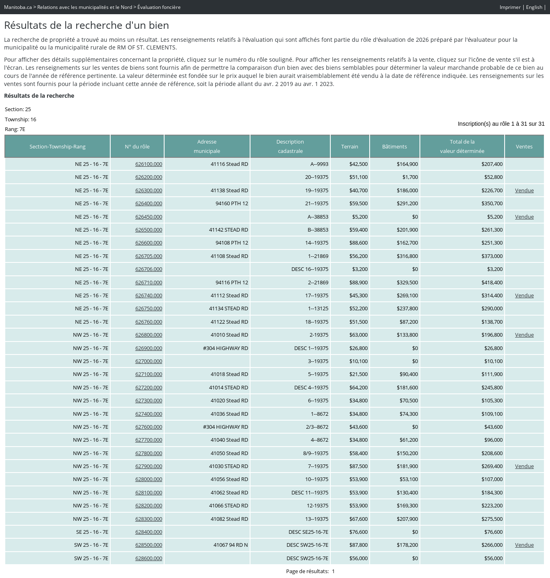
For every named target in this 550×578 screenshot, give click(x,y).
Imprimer (510, 7)
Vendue (524, 190)
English (534, 7)
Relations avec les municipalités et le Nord (84, 7)
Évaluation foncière (159, 7)
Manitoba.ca (18, 7)
